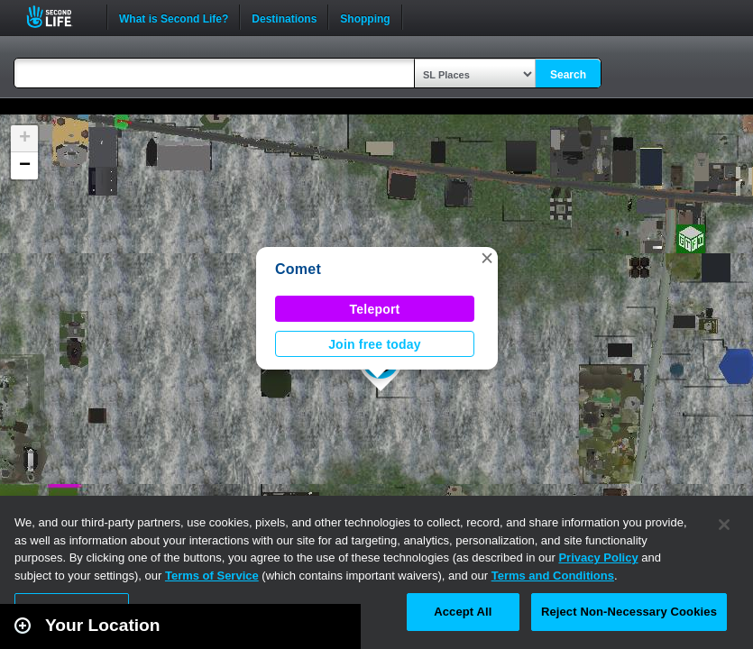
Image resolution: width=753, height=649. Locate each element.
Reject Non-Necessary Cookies (629, 611)
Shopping (365, 17)
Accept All (462, 611)
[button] (487, 258)
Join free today (374, 344)
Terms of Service (212, 575)
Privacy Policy (598, 557)
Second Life (59, 17)
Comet (298, 269)
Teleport (375, 309)
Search (568, 75)
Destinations (284, 17)
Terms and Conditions (552, 575)
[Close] (724, 524)
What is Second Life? (173, 17)
